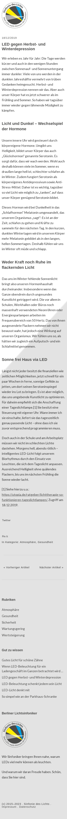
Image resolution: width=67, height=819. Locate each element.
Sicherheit (9, 622)
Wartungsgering (13, 629)
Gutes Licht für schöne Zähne (22, 660)
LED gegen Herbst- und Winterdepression (31, 677)
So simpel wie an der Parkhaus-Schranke (29, 696)
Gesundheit (45, 542)
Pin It (5, 536)
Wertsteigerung (13, 635)
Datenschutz (27, 806)
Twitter (6, 520)
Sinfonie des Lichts (15, 15)
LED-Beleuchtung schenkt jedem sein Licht (32, 684)
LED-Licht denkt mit (16, 690)
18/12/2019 (9, 37)
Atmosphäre (28, 542)
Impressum (9, 806)
